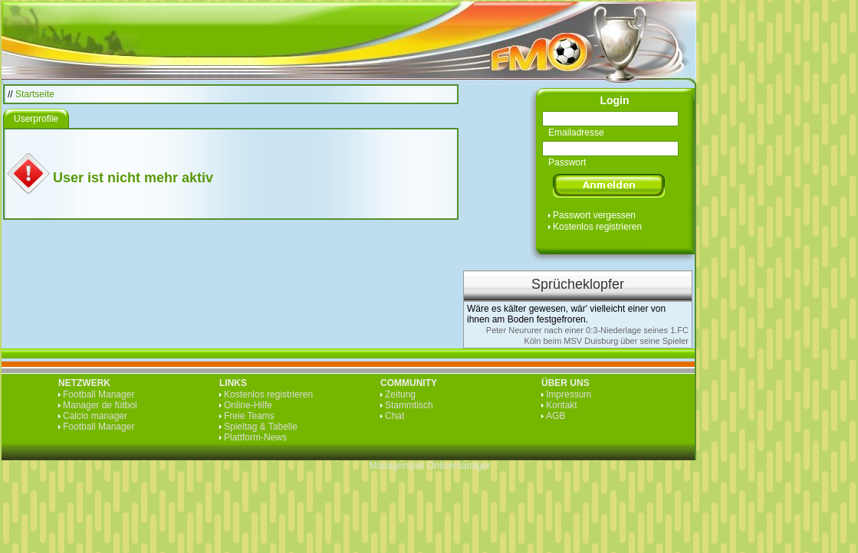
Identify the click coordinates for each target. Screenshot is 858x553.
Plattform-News (255, 437)
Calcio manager (95, 416)
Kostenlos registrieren (597, 226)
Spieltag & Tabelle (261, 426)
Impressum (568, 394)
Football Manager (98, 394)
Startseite (34, 94)
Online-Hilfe (248, 405)
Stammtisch (409, 405)
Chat (394, 416)
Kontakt (561, 405)
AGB (555, 416)
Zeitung (400, 394)
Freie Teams (249, 416)
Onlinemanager (458, 465)
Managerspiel (397, 465)
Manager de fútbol (100, 405)
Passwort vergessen (594, 215)
